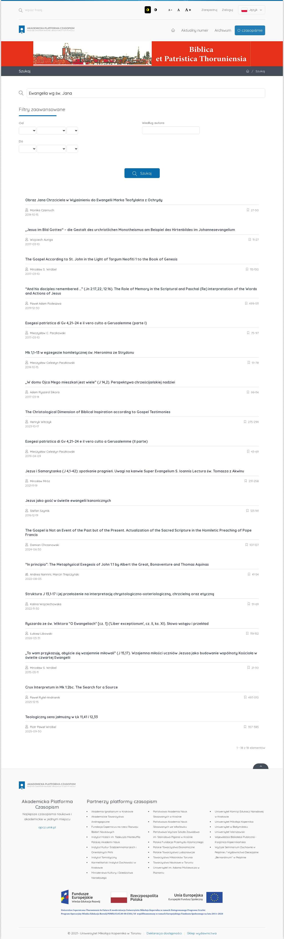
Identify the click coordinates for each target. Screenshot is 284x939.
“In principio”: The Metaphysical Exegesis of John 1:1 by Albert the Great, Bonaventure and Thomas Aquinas (117, 564)
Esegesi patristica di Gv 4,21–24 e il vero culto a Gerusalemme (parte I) (86, 323)
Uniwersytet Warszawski (230, 831)
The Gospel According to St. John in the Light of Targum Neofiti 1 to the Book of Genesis (101, 259)
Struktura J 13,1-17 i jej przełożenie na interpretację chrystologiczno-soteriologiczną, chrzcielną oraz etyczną (119, 594)
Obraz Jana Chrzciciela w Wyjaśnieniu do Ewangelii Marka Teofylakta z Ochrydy (93, 200)
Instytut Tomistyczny (104, 857)
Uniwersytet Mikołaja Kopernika (234, 821)
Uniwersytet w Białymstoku (231, 826)
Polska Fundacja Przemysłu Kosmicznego (178, 842)
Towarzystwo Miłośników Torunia (173, 857)
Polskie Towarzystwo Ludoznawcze (174, 852)
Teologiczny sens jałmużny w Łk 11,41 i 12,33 (61, 717)
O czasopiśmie (250, 30)
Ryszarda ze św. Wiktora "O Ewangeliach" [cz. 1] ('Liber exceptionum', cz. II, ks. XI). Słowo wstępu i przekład (117, 623)
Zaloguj (227, 10)
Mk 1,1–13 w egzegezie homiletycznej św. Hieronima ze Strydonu (79, 352)
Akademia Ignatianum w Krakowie (112, 811)
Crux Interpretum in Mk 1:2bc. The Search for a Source (71, 687)
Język (251, 10)
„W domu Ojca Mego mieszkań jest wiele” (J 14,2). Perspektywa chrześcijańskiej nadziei (100, 382)
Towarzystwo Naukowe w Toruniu (173, 862)
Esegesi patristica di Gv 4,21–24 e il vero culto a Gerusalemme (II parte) (86, 441)
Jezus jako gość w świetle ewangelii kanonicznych (68, 500)
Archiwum (223, 30)
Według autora (153, 123)
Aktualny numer (194, 30)
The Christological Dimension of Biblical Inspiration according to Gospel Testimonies (97, 412)
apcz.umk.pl (47, 827)
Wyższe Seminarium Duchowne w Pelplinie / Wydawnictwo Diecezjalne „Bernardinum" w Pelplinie (236, 852)
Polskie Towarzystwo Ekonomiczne (174, 847)
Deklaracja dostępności (164, 933)
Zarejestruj (209, 10)
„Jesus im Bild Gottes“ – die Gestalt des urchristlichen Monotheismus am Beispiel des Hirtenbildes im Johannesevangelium (130, 229)
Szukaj (146, 173)
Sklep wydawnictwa (202, 933)
